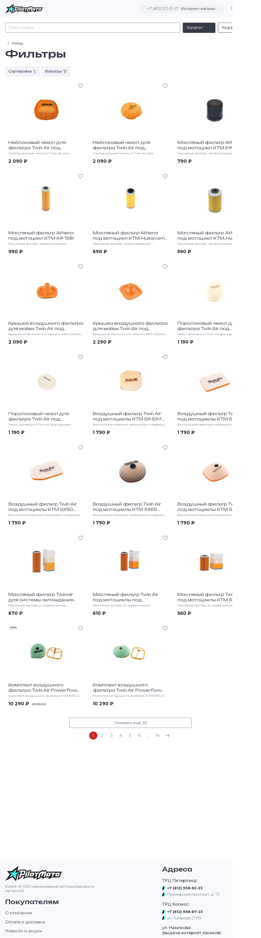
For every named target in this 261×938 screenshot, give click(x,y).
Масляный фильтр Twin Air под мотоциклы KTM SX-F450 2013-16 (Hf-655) (213, 600)
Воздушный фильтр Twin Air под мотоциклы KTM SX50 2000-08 (211, 419)
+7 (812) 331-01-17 (162, 8)
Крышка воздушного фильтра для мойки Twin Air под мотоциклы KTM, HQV (130, 328)
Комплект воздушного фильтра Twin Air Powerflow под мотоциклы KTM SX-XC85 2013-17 (129, 692)
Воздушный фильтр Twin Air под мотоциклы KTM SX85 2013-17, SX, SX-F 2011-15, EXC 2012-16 (211, 511)
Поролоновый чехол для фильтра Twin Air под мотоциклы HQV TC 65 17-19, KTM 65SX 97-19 (41, 421)
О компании (18, 912)
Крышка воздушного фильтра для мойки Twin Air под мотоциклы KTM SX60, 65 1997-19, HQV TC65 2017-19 (45, 331)
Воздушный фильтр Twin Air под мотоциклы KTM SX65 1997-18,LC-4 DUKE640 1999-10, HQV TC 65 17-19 (130, 511)
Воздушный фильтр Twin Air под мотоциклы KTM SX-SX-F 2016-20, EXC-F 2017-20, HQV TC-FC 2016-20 (127, 421)
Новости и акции (23, 931)
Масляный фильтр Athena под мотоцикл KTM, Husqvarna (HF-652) (130, 238)
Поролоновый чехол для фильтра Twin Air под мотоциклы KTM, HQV (207, 328)
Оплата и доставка (25, 922)
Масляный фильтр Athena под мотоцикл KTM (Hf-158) (41, 235)
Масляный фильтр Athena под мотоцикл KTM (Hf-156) (210, 145)
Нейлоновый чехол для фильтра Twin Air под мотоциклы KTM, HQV (37, 148)
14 (157, 735)
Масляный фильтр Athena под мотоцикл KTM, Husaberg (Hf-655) (213, 238)
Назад (14, 43)
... (148, 735)
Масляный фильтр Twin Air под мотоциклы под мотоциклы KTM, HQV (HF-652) (129, 600)
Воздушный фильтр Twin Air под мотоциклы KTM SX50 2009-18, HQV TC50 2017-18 (42, 509)
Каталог (195, 27)
